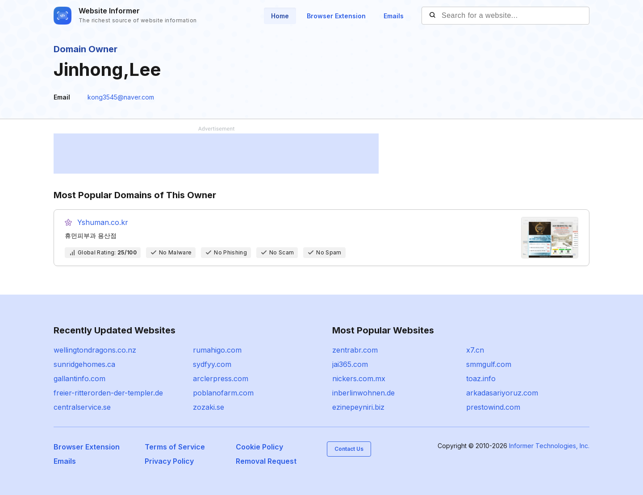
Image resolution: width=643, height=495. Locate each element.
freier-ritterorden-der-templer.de (108, 392)
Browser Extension (336, 16)
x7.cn (475, 349)
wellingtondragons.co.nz (95, 349)
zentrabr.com (355, 349)
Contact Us (348, 448)
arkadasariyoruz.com (502, 392)
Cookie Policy (259, 446)
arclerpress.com (220, 378)
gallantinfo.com (79, 378)
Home (280, 16)
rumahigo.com (217, 349)
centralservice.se (82, 407)
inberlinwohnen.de (363, 392)
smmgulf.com (488, 364)
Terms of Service (175, 446)
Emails (394, 16)
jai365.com (350, 364)
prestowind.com (493, 407)
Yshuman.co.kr (102, 222)
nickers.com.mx (358, 378)
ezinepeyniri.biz (358, 407)
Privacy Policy (169, 461)
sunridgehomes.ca (84, 364)
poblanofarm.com (223, 392)
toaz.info (481, 378)
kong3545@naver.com (121, 97)
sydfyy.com (212, 364)
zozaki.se (208, 407)
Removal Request (266, 461)
